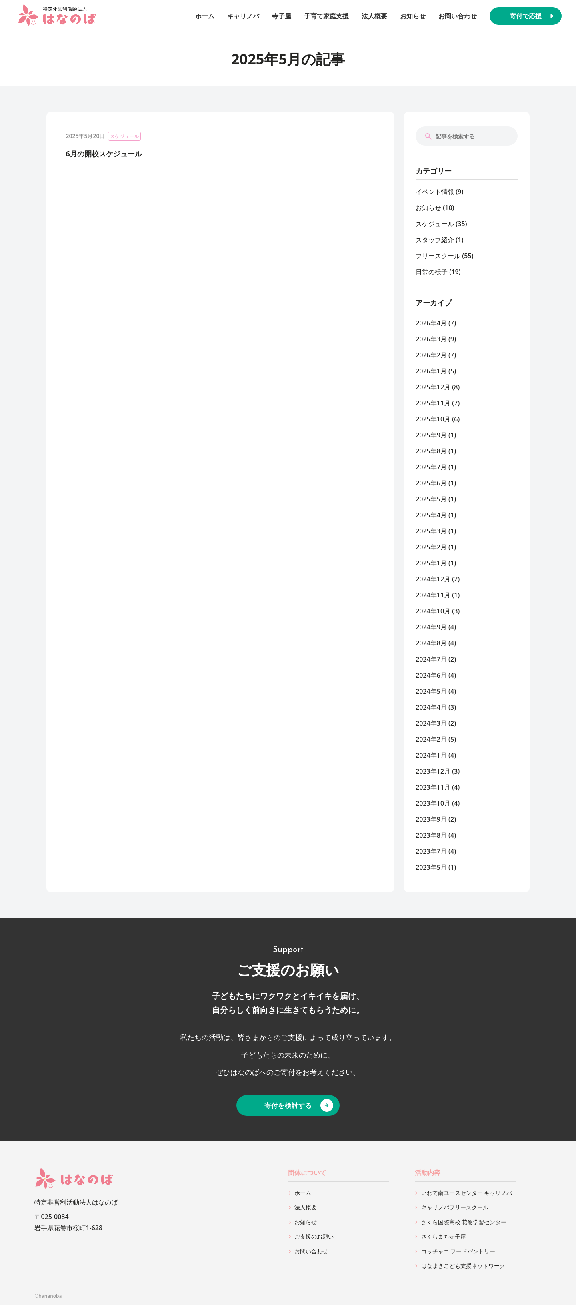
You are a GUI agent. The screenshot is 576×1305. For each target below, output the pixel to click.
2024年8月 (431, 643)
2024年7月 (431, 659)
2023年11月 (433, 787)
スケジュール (124, 136)
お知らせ (413, 16)
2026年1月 (431, 371)
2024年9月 (431, 627)
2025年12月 (433, 387)
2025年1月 (431, 563)
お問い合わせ (457, 16)
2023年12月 (433, 771)
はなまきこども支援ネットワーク (463, 1265)
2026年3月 (431, 339)
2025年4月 (431, 515)
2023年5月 (431, 867)
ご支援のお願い (314, 1236)
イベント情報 (435, 191)
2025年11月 (433, 403)
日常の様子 (432, 271)
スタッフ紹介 (435, 239)
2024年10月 (433, 611)
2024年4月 (431, 707)
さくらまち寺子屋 (443, 1236)
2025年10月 (433, 419)
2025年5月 (431, 499)
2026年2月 (431, 355)
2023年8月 (431, 835)
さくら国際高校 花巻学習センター (464, 1222)
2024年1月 (431, 755)
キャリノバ (243, 16)
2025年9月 (431, 435)
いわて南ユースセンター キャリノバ (466, 1193)
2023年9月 (431, 819)
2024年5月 (431, 691)
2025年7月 (431, 467)
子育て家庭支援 (326, 16)
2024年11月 (433, 595)
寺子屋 (281, 16)
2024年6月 (431, 675)
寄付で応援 (526, 16)
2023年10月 (433, 803)
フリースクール (438, 255)
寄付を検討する (288, 1105)
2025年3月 (431, 531)
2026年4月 (431, 323)
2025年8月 (431, 451)
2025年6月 (431, 483)
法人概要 (374, 16)
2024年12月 (433, 579)
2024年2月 (431, 739)
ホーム (204, 16)
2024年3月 (431, 723)
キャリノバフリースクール (454, 1207)
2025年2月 (431, 547)
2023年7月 (431, 851)
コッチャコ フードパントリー (458, 1251)
